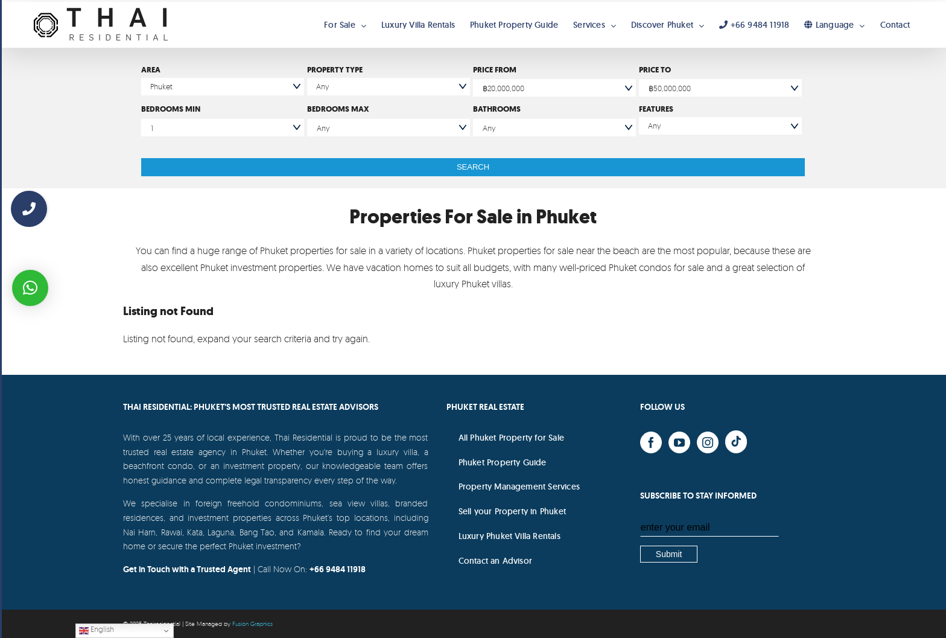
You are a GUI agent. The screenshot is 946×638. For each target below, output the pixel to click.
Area (150, 70)
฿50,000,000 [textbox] (670, 88)
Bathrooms (497, 109)
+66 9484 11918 (338, 569)
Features (656, 109)
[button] (30, 288)
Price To (655, 70)
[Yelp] (736, 441)
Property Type (335, 70)
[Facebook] (651, 442)
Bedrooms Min (170, 109)
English (96, 630)
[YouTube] (679, 442)
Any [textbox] (323, 128)
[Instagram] (708, 442)
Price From (494, 70)
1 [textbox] (152, 128)
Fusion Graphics (252, 623)
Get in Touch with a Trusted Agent (187, 569)
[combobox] (554, 88)
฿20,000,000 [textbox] (503, 88)
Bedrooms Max (338, 109)
